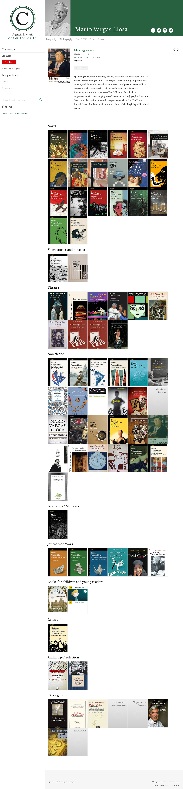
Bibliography (65, 39)
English (17, 113)
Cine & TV (81, 39)
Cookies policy (175, 785)
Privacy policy (164, 785)
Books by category (11, 68)
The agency (8, 49)
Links (101, 39)
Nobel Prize (81, 67)
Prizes (92, 39)
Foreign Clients (10, 75)
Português (24, 113)
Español (4, 113)
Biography (51, 39)
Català (11, 113)
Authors (6, 55)
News (5, 81)
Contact (7, 87)
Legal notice (155, 785)
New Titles (9, 62)
